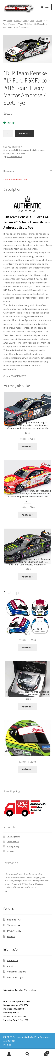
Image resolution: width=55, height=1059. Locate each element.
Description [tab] (9, 170)
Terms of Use (13, 841)
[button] (47, 39)
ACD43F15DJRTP (14, 156)
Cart (43, 1051)
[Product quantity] (8, 133)
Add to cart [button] (27, 446)
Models (17, 20)
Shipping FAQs (13, 836)
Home (9, 20)
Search (27, 1054)
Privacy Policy (13, 846)
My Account (9, 1054)
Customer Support (16, 971)
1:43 (16, 150)
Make (25, 20)
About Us (11, 966)
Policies (10, 851)
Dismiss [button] (7, 1044)
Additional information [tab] (15, 179)
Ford (32, 20)
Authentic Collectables (33, 150)
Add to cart (24, 133)
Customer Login (15, 977)
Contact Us (12, 960)
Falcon (39, 20)
